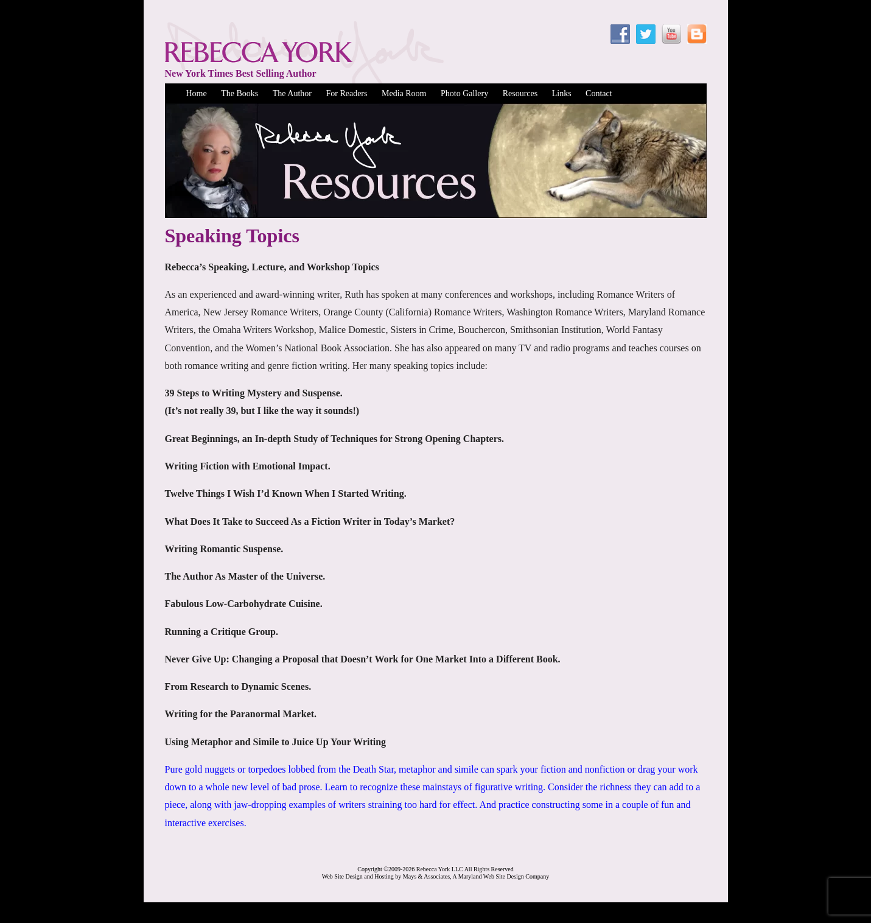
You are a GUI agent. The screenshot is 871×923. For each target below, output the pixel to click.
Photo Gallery (464, 93)
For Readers (346, 93)
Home (196, 93)
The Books (239, 93)
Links (562, 93)
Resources (520, 93)
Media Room (404, 93)
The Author (292, 93)
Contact (599, 93)
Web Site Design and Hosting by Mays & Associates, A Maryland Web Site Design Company (435, 876)
